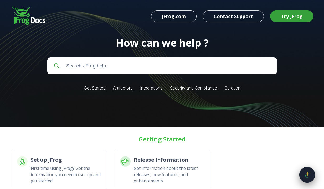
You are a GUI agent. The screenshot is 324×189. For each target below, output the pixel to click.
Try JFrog (292, 16)
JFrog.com (174, 16)
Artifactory (123, 88)
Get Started (95, 88)
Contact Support (233, 16)
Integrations (151, 88)
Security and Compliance (193, 88)
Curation (232, 88)
